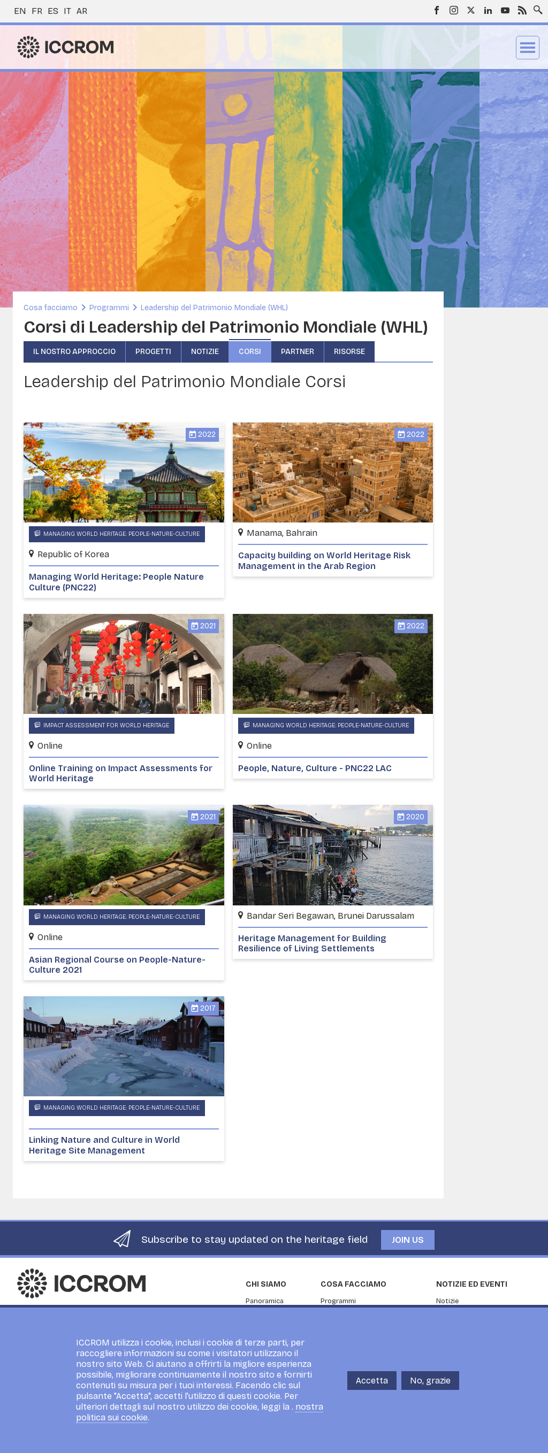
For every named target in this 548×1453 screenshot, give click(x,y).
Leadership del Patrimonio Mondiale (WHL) (214, 307)
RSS (522, 10)
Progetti (153, 351)
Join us (408, 1240)
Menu (527, 47)
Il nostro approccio (74, 351)
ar (82, 11)
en (20, 11)
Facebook (436, 10)
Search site (535, 7)
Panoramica (265, 1301)
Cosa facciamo (51, 307)
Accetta (372, 1380)
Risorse (349, 351)
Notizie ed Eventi (471, 1284)
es (53, 11)
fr (37, 11)
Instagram (454, 10)
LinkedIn (488, 10)
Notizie (205, 351)
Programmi (109, 307)
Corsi (250, 351)
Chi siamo (266, 1284)
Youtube (505, 10)
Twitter (471, 10)
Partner (297, 351)
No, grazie (430, 1380)
